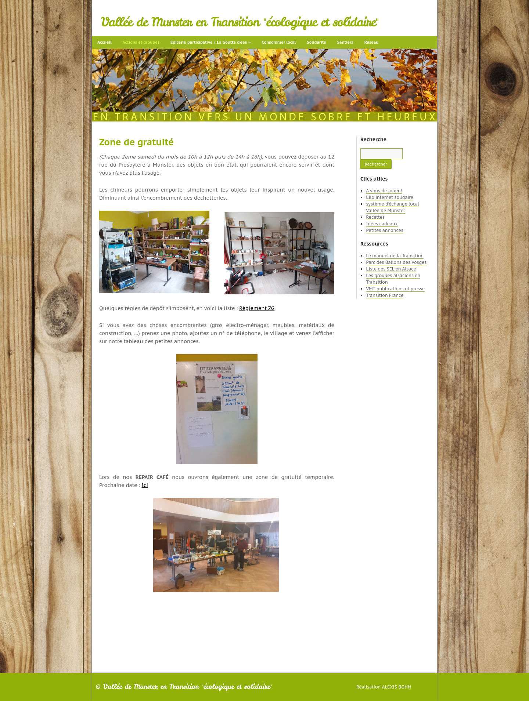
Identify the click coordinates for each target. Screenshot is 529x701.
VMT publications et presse (395, 288)
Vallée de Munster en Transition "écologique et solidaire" (239, 22)
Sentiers (345, 42)
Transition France (385, 295)
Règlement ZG (256, 308)
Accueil (104, 42)
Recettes (375, 217)
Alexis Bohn (396, 687)
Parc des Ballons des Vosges (396, 262)
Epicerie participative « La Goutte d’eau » (210, 42)
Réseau (371, 42)
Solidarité (316, 42)
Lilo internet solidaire (389, 197)
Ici (144, 485)
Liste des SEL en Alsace (391, 269)
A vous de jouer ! (384, 190)
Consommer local (279, 42)
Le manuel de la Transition (395, 255)
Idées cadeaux (382, 223)
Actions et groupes (141, 42)
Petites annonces (384, 230)
